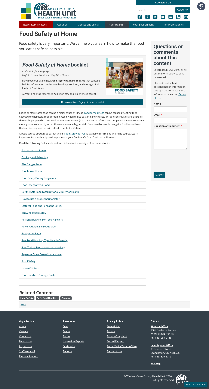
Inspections (25, 346)
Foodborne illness (94, 113)
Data (65, 326)
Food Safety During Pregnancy (39, 178)
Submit (159, 175)
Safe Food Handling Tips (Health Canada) (45, 240)
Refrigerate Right (31, 233)
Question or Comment (167, 126)
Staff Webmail (27, 351)
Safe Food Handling (47, 298)
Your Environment (144, 24)
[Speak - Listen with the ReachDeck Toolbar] (201, 6)
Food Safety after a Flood (36, 185)
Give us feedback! (196, 384)
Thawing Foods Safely (34, 212)
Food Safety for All (74, 133)
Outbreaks (69, 346)
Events (66, 331)
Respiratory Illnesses (36, 24)
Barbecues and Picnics (34, 150)
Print (23, 304)
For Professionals (175, 24)
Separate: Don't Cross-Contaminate (42, 254)
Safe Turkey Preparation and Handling (43, 247)
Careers (23, 331)
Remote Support (28, 356)
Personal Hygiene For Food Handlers (42, 219)
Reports (67, 351)
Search (182, 10)
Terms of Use (114, 351)
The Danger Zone (32, 164)
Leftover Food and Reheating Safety (42, 205)
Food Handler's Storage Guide (38, 275)
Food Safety (26, 298)
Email (157, 115)
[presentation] (166, 161)
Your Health (117, 24)
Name (157, 103)
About (22, 326)
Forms (66, 336)
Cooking (66, 298)
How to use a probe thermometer (40, 199)
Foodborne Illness (32, 171)
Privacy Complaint (117, 336)
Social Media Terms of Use (122, 346)
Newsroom (25, 341)
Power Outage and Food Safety (39, 226)
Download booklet (82, 102)
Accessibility (113, 326)
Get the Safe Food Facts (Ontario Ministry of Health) (51, 192)
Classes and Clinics (89, 24)
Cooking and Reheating (35, 157)
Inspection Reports (73, 341)
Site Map (155, 363)
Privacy (111, 331)
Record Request (115, 341)
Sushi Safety (28, 261)
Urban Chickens (30, 268)
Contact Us (25, 336)
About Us (63, 24)
